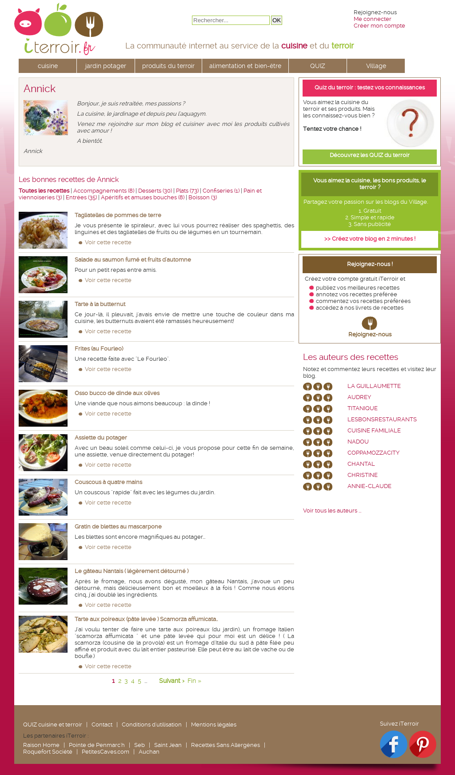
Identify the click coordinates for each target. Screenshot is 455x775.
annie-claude (369, 486)
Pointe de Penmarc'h (97, 745)
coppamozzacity (373, 452)
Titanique (362, 408)
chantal (361, 463)
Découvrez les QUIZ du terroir (370, 155)
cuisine (48, 65)
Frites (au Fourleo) (99, 348)
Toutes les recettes (44, 190)
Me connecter (372, 19)
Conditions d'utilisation (152, 724)
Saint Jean (168, 745)
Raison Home (41, 745)
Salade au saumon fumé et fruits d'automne (133, 259)
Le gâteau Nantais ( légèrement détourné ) (131, 571)
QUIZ (317, 65)
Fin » (194, 680)
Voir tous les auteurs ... (332, 510)
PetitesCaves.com (105, 751)
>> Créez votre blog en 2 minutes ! (369, 238)
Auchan (149, 751)
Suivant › (171, 680)
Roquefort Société (47, 751)
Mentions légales (213, 724)
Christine (362, 475)
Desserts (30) (155, 190)
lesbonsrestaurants (382, 419)
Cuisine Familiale (374, 430)
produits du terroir (168, 65)
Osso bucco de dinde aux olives (117, 393)
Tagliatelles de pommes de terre (118, 215)
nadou (358, 441)
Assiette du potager (101, 437)
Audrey (359, 397)
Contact (102, 724)
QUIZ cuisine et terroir (52, 724)
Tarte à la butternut (100, 304)
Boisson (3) (202, 197)
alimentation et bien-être (245, 65)
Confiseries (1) (221, 190)
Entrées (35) (81, 197)
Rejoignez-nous (369, 334)
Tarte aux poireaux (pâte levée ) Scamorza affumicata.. (146, 619)
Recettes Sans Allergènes (225, 745)
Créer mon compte (379, 25)
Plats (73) (187, 190)
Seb (139, 745)
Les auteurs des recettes (350, 357)
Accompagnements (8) (103, 190)
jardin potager (105, 65)
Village (376, 65)
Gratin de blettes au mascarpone (118, 526)
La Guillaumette (374, 386)
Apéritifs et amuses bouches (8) (142, 197)
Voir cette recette (108, 242)
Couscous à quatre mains (108, 482)
